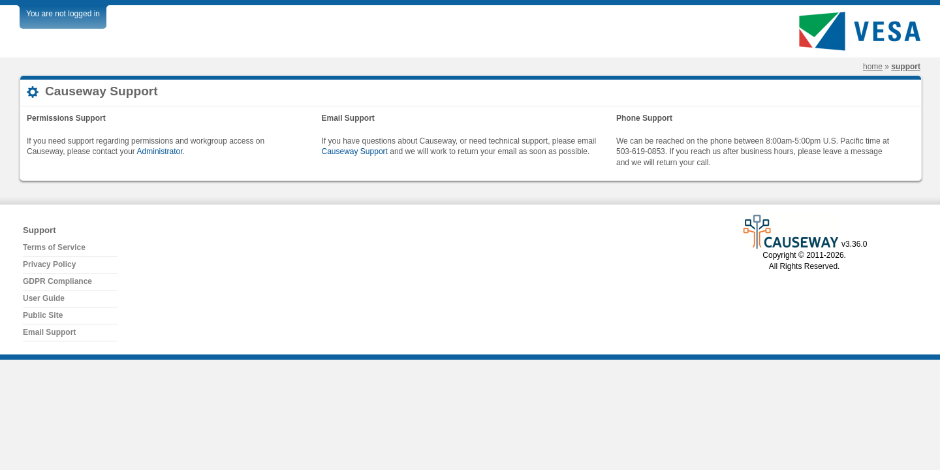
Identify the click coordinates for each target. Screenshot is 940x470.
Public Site (43, 315)
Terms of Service (54, 247)
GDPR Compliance (57, 281)
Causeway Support (355, 151)
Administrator (160, 151)
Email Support (49, 332)
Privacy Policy (49, 264)
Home (873, 66)
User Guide (44, 298)
